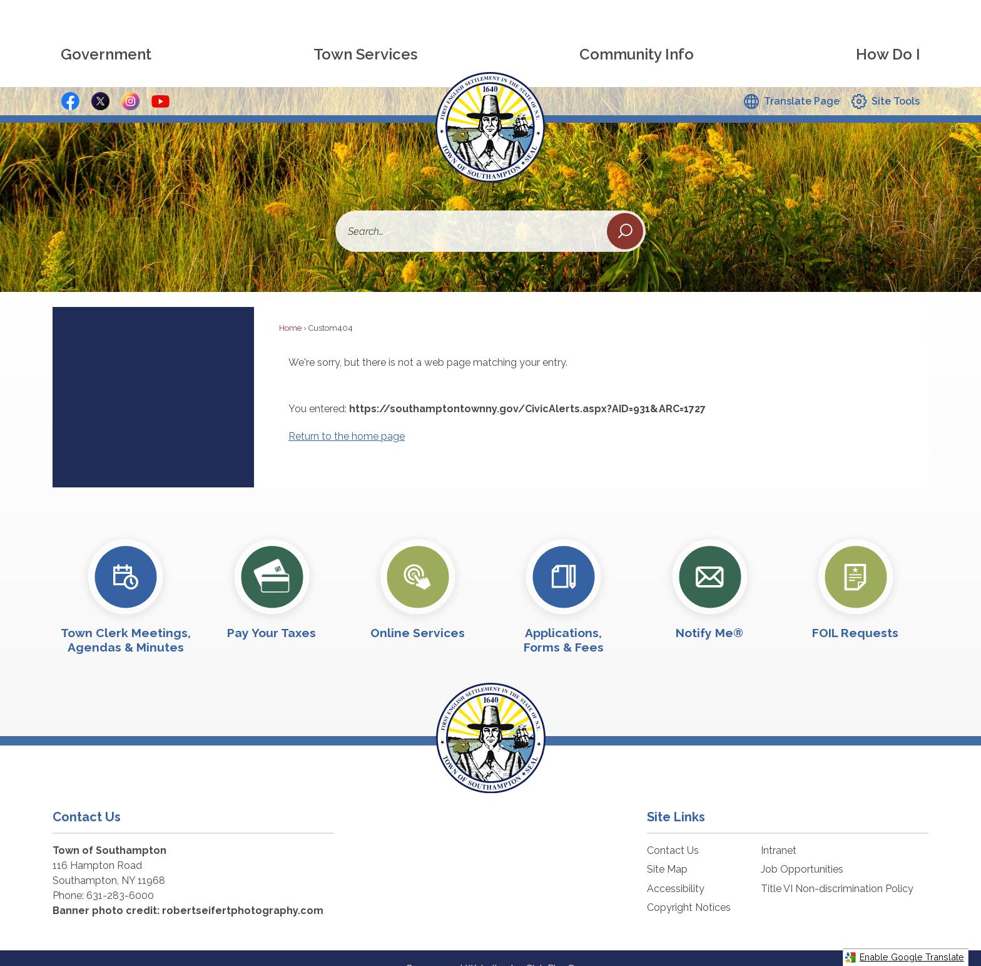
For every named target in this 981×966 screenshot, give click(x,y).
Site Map (667, 848)
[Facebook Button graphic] (70, 80)
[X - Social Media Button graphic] (100, 80)
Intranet (778, 829)
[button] (625, 210)
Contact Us (673, 829)
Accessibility (675, 867)
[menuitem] (106, 33)
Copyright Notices (689, 886)
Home (290, 306)
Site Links (676, 795)
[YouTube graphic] (160, 80)
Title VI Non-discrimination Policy (837, 867)
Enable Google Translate (904, 957)
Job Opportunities (802, 848)
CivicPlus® (551, 947)
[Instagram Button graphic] (130, 80)
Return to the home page (346, 415)
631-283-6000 (120, 874)
